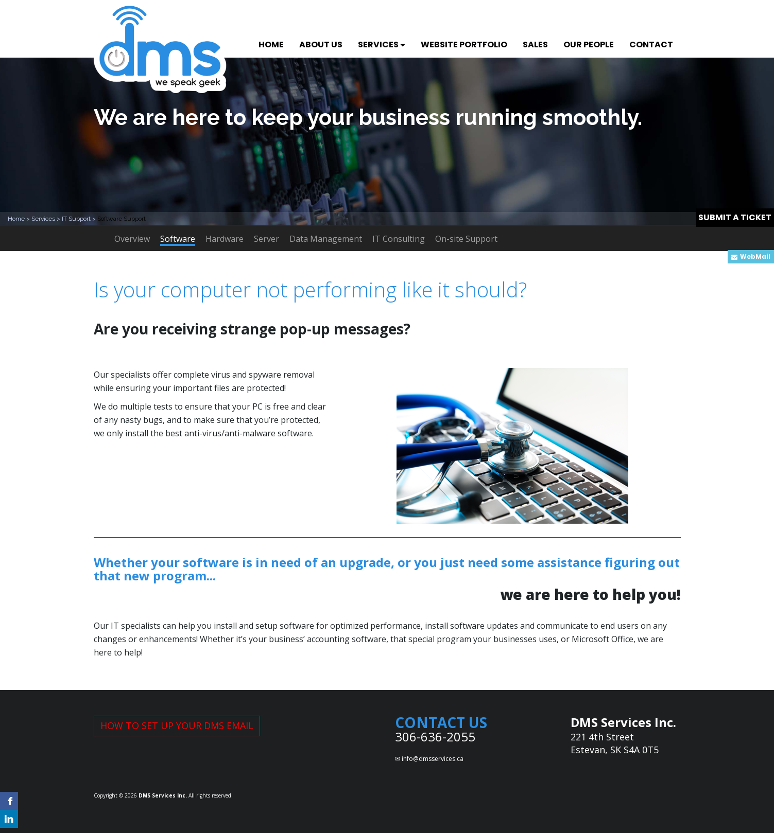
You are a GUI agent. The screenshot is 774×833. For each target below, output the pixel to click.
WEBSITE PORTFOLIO (464, 44)
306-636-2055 (435, 736)
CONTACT (651, 44)
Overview (132, 238)
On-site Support (466, 238)
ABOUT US (320, 44)
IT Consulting (398, 238)
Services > (46, 218)
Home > (19, 218)
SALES (535, 44)
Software (177, 239)
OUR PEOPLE (588, 44)
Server (266, 238)
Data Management (325, 238)
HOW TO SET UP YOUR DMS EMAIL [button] (176, 725)
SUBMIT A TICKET (734, 217)
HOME (271, 44)
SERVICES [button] (381, 44)
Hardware (224, 238)
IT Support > (79, 218)
